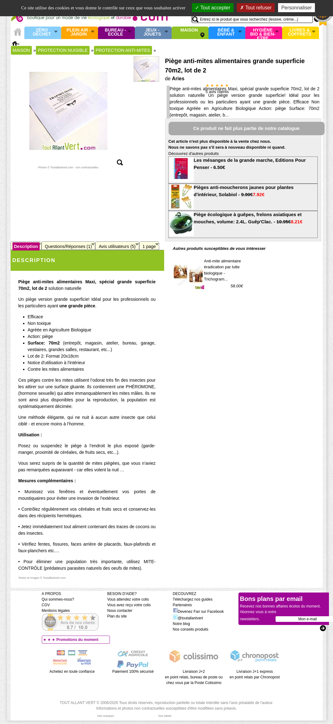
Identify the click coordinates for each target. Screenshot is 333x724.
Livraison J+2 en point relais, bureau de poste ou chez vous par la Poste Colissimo (194, 677)
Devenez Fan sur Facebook (198, 611)
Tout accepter (212, 7)
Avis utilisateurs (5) (117, 246)
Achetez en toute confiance (72, 671)
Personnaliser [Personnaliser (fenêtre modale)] (296, 7)
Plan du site (117, 616)
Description (26, 246)
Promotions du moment (77, 639)
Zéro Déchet (42, 32)
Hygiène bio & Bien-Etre (263, 32)
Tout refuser (256, 7)
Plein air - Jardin (78, 32)
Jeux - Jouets (152, 32)
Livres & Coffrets (299, 32)
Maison (189, 30)
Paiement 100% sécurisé (133, 671)
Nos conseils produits (190, 629)
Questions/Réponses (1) (68, 246)
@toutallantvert (188, 618)
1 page (149, 246)
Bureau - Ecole (115, 32)
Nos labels (164, 715)
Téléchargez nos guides (193, 599)
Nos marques (105, 715)
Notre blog (181, 624)
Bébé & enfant (226, 32)
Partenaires (182, 605)
